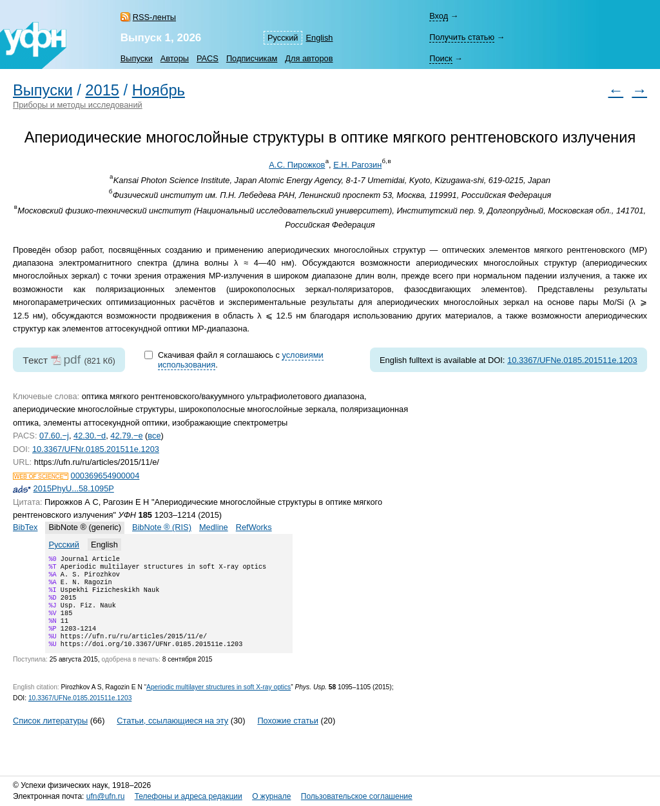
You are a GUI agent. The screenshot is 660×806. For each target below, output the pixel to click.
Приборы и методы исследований (77, 105)
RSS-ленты (154, 17)
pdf (72, 359)
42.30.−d (89, 435)
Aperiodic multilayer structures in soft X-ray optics (218, 702)
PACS (207, 58)
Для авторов (309, 58)
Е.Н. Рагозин (357, 165)
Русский (282, 38)
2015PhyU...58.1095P (74, 488)
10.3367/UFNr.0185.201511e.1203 (95, 449)
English (319, 38)
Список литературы (50, 736)
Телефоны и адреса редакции (188, 796)
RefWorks (254, 527)
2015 (102, 90)
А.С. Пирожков (297, 165)
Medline (213, 527)
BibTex (25, 527)
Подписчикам (251, 58)
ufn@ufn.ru (105, 796)
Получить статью (461, 37)
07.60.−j (54, 435)
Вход (438, 16)
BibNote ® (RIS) (161, 527)
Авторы (174, 58)
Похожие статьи (287, 736)
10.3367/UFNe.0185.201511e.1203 (572, 360)
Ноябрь (158, 90)
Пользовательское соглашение (356, 796)
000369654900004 (105, 475)
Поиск (440, 58)
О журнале (271, 796)
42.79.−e (126, 435)
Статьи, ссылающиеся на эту (172, 736)
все (154, 435)
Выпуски (137, 58)
